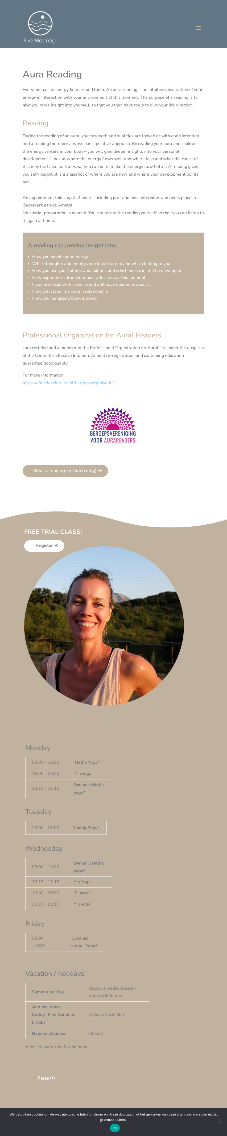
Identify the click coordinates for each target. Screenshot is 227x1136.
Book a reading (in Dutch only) (65, 471)
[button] (68, 383)
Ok (115, 1128)
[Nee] (220, 1122)
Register (44, 545)
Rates (43, 1078)
